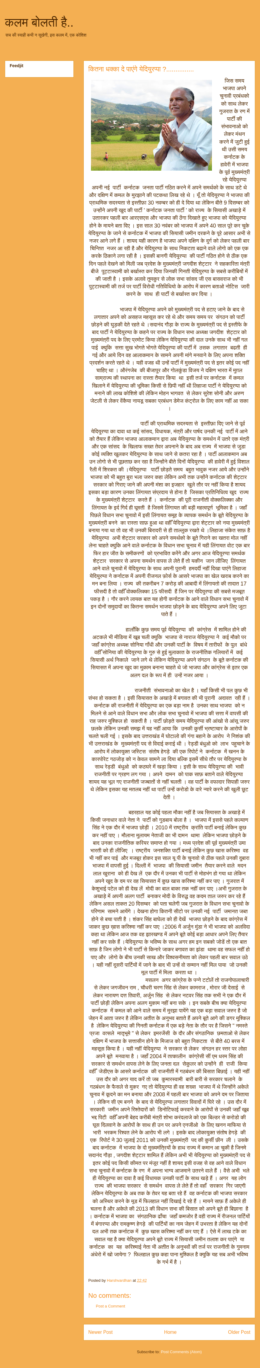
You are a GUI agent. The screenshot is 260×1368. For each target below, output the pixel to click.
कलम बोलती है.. (39, 22)
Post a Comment (110, 1306)
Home (170, 1332)
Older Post (239, 1332)
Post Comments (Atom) (181, 1352)
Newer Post (100, 1332)
